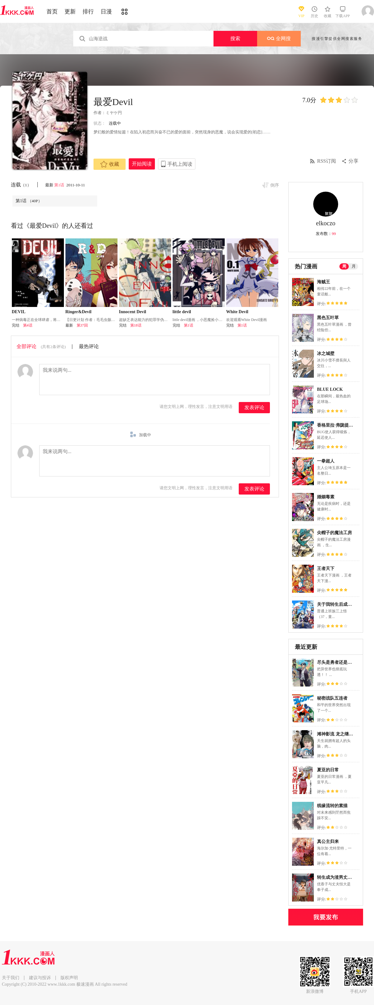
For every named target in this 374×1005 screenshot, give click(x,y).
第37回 (82, 325)
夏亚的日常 (328, 770)
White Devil (237, 311)
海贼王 (323, 282)
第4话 (27, 325)
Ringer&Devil (78, 311)
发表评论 (254, 407)
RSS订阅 (326, 161)
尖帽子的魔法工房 (334, 532)
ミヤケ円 (114, 112)
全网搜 (279, 38)
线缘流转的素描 (332, 805)
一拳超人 (325, 461)
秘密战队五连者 (332, 698)
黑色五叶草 (328, 317)
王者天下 (325, 568)
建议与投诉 (40, 977)
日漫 (106, 11)
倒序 (274, 185)
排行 (88, 11)
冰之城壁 (325, 353)
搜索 (235, 38)
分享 (353, 161)
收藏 (109, 164)
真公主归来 (328, 841)
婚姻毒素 (325, 497)
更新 (70, 11)
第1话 (59, 185)
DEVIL (19, 311)
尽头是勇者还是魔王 (336, 662)
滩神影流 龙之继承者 (337, 734)
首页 (52, 11)
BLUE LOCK (330, 389)
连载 (21, 184)
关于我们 (10, 977)
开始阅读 (142, 163)
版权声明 (69, 977)
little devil (182, 311)
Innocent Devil (132, 311)
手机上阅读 (179, 164)
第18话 (135, 325)
